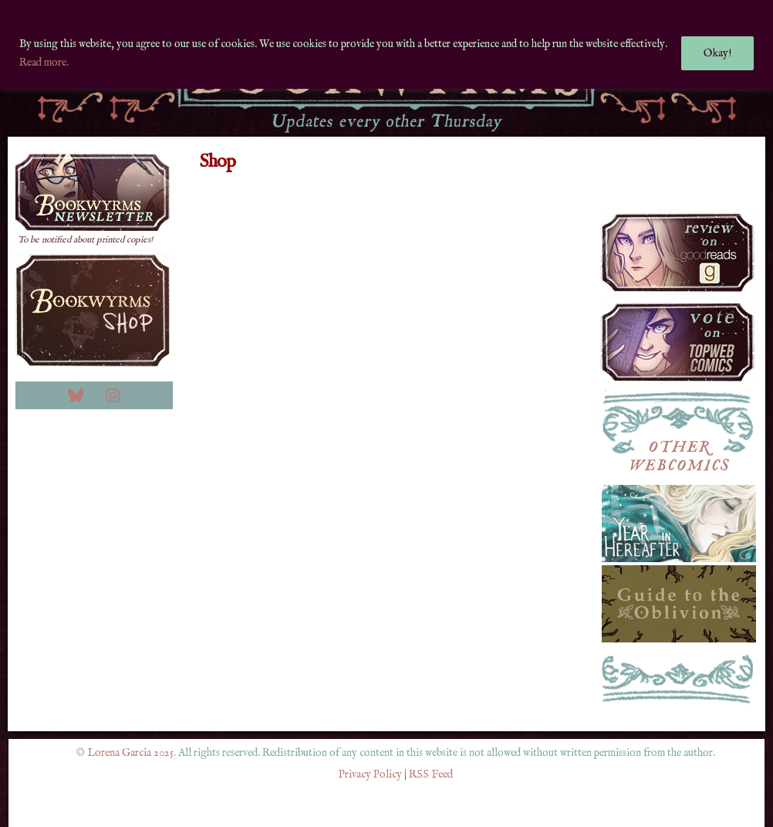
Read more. (44, 62)
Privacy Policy (370, 774)
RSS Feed (431, 774)
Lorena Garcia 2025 (130, 753)
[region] (386, 44)
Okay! (717, 53)
